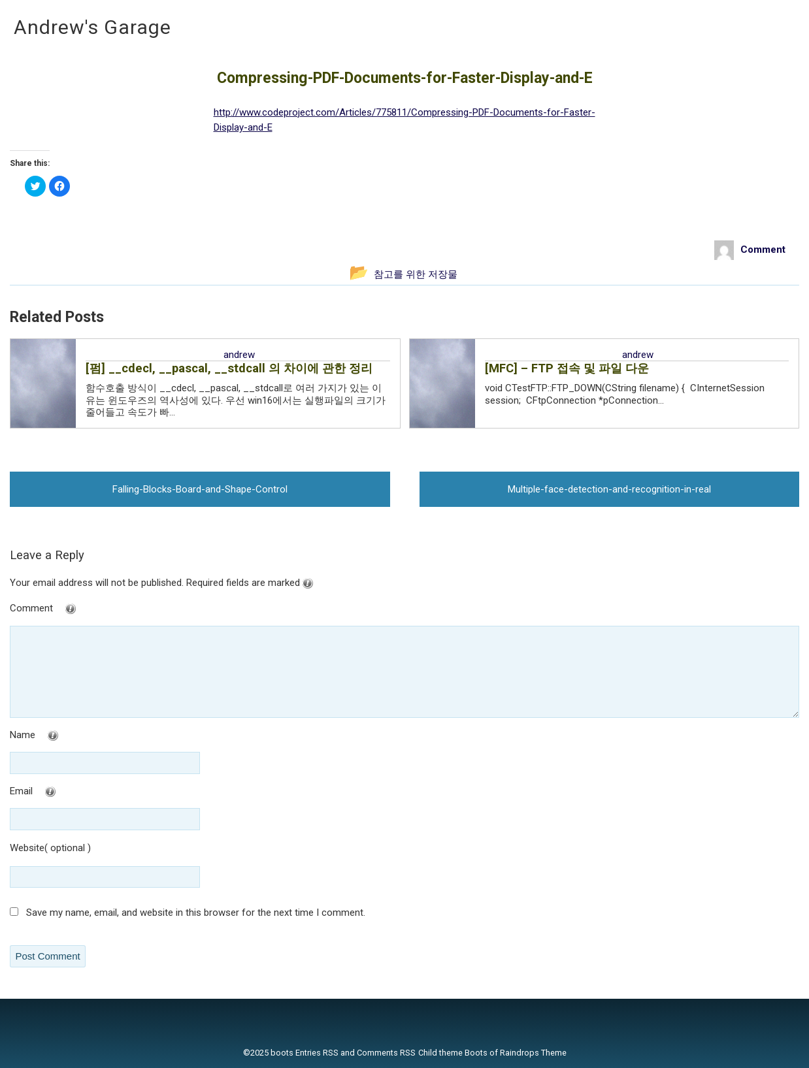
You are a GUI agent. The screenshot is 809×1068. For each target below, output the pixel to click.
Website (27, 848)
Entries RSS (316, 1053)
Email (59, 792)
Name (60, 736)
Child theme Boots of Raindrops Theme (492, 1053)
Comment (69, 609)
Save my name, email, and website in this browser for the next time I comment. (195, 912)
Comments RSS (386, 1053)
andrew (239, 355)
